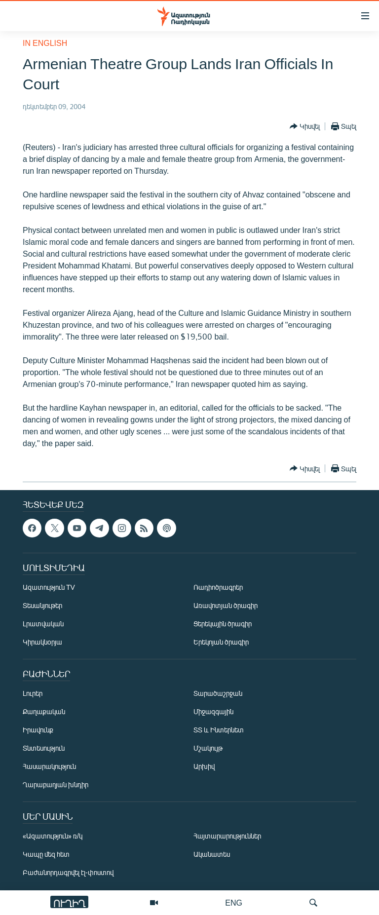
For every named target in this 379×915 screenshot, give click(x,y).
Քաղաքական (44, 711)
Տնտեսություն (44, 748)
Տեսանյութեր (42, 605)
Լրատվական (43, 623)
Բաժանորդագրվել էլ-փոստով (68, 872)
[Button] (305, 126)
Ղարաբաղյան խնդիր (55, 784)
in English (45, 42)
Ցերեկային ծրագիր (222, 623)
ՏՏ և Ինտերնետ (218, 729)
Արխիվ (204, 766)
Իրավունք (38, 729)
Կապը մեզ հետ (46, 854)
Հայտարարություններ (227, 836)
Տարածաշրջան (217, 693)
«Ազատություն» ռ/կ (52, 836)
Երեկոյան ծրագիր (221, 642)
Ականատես (211, 854)
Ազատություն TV (49, 587)
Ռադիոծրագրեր (218, 587)
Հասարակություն (49, 766)
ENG (233, 902)
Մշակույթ (208, 748)
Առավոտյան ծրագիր (225, 605)
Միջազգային (213, 711)
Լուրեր (32, 693)
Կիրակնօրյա (42, 642)
